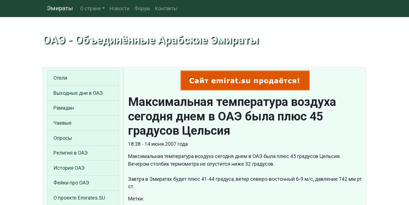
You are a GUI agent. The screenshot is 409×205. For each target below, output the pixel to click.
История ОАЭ (69, 168)
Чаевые (62, 123)
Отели (60, 78)
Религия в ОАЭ (70, 153)
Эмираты (60, 8)
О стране (90, 8)
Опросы (62, 138)
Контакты (166, 8)
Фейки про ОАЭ (71, 183)
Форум (142, 8)
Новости (120, 8)
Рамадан (63, 108)
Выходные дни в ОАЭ (78, 93)
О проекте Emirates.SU (79, 198)
